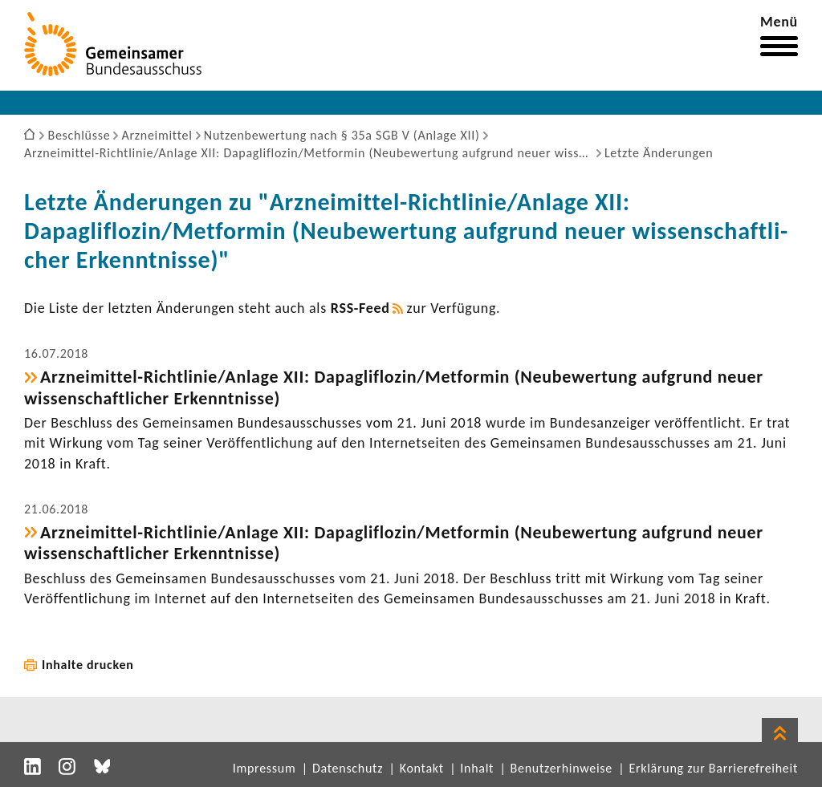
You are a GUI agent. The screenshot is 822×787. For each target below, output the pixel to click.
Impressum (264, 768)
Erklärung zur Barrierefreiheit (713, 768)
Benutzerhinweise (561, 768)
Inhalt (477, 768)
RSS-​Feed (360, 308)
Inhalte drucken (88, 664)
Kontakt (422, 768)
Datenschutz (347, 768)
